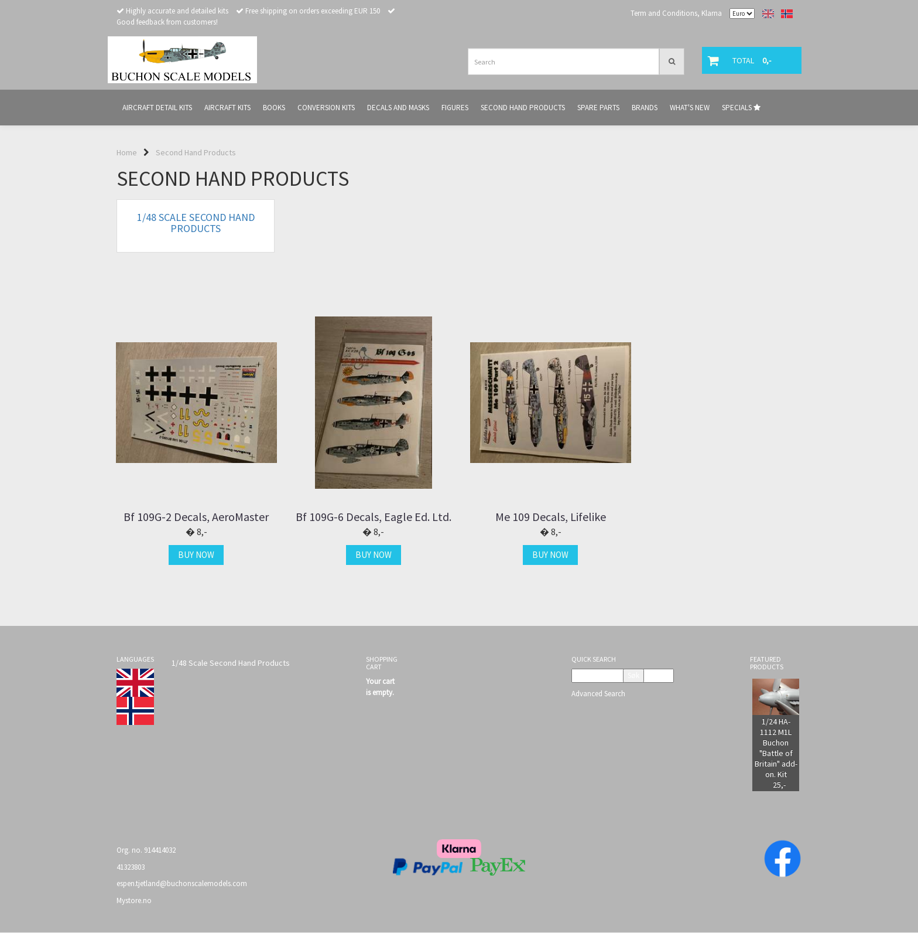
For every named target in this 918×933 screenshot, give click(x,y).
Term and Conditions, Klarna (676, 13)
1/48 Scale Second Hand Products (231, 663)
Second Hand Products (196, 152)
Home (127, 152)
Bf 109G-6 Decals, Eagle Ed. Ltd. (371, 517)
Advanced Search (598, 694)
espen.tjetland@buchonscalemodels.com (182, 883)
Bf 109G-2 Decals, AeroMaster (195, 517)
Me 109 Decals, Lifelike (547, 517)
